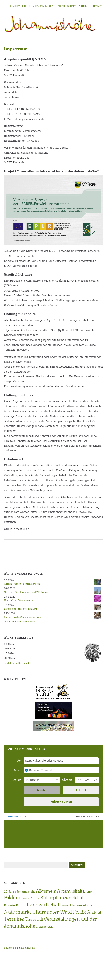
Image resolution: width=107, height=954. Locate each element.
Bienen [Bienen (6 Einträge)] (88, 891)
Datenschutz (28, 947)
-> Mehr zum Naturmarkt (17, 663)
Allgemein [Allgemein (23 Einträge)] (46, 891)
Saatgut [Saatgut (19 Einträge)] (93, 912)
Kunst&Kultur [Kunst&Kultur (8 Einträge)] (15, 905)
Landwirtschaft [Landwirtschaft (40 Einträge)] (44, 904)
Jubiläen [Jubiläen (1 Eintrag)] (26, 898)
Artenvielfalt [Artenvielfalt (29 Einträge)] (69, 891)
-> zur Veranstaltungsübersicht (20, 621)
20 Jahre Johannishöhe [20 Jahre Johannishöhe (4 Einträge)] (19, 892)
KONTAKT (97, 6)
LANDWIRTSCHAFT (66, 6)
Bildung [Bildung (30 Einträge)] (12, 897)
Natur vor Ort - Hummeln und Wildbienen (26, 592)
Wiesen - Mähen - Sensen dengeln (22, 583)
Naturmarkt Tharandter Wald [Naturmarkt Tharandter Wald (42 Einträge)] (38, 911)
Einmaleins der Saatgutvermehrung (22, 617)
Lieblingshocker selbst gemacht (20, 608)
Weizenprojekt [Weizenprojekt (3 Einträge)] (45, 926)
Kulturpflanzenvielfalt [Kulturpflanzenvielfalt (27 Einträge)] (62, 897)
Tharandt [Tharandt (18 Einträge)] (34, 919)
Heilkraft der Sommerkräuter (19, 600)
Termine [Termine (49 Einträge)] (14, 918)
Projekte (83, 6)
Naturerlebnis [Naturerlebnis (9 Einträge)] (81, 905)
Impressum (10, 947)
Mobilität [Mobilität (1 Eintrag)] (65, 905)
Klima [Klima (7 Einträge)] (35, 898)
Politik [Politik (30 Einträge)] (79, 911)
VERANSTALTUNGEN (43, 6)
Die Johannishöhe (19, 6)
